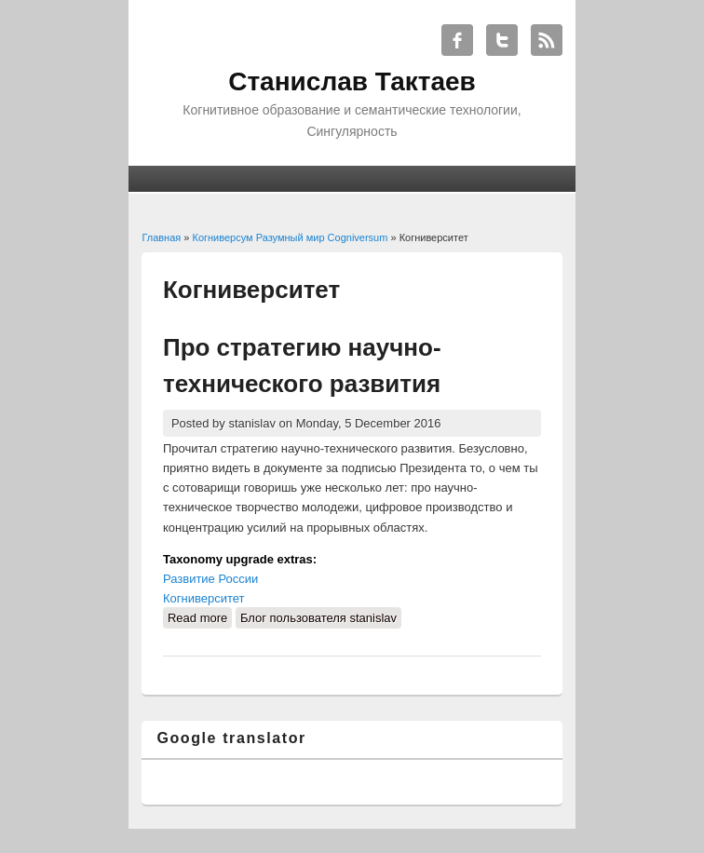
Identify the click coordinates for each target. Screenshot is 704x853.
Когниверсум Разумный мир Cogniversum (290, 237)
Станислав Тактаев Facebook (457, 40)
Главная (161, 237)
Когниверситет (204, 598)
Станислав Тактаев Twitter (502, 40)
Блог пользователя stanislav (318, 618)
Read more (200, 616)
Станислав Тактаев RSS (546, 40)
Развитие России (210, 579)
